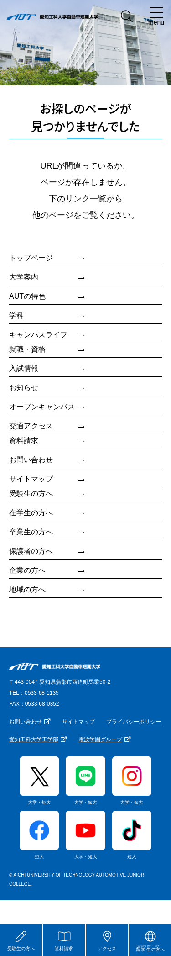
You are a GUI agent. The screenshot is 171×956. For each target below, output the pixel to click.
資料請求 (23, 440)
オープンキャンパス (42, 407)
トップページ (31, 258)
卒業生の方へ (31, 532)
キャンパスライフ (38, 334)
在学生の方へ (31, 513)
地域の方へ (27, 589)
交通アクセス (31, 426)
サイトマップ (31, 479)
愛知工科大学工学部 (33, 739)
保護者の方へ (31, 551)
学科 (16, 315)
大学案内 (23, 277)
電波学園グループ (100, 739)
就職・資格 (27, 349)
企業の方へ (27, 570)
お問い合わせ (31, 460)
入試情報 (23, 368)
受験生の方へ (31, 493)
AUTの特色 (27, 296)
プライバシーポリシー (133, 721)
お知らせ (23, 387)
